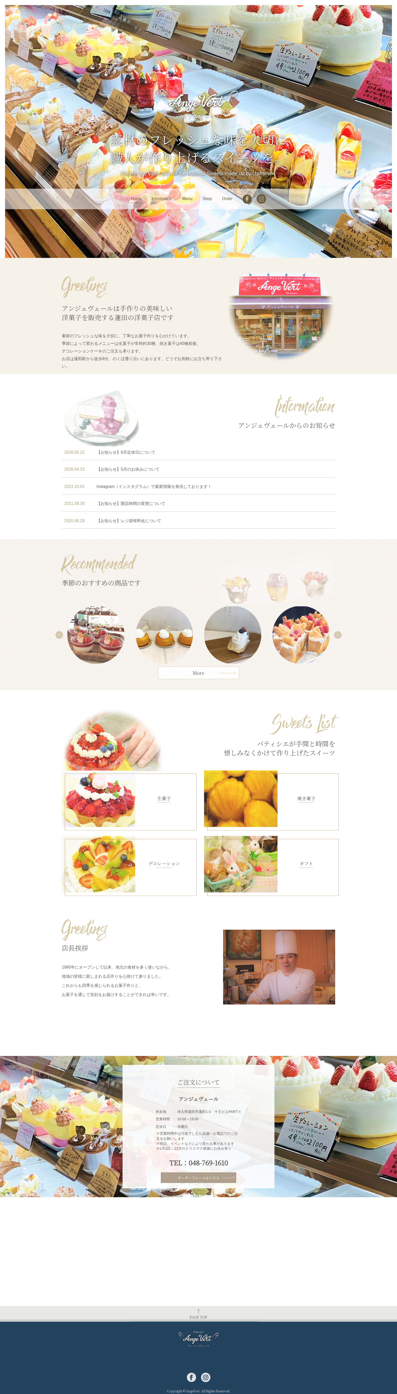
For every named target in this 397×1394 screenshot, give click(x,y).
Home (136, 199)
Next (338, 684)
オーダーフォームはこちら (198, 1186)
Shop (207, 199)
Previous (59, 684)
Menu (187, 199)
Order (227, 199)
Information (162, 199)
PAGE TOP (198, 1327)
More (198, 683)
